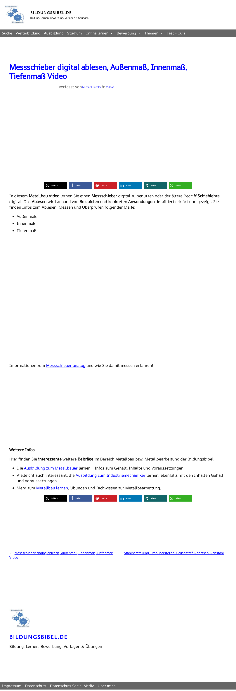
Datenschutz (35, 685)
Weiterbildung (28, 33)
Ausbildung (54, 33)
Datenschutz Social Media (72, 685)
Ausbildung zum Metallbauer (51, 468)
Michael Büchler (91, 87)
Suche (7, 33)
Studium (74, 33)
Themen (154, 33)
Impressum (11, 685)
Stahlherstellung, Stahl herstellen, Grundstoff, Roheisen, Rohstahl (174, 553)
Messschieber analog (65, 365)
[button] (55, 185)
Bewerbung (129, 33)
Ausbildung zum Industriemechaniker (110, 475)
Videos (110, 87)
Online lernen (99, 33)
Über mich (106, 685)
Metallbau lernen (52, 488)
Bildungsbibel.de (51, 12)
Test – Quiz (176, 33)
